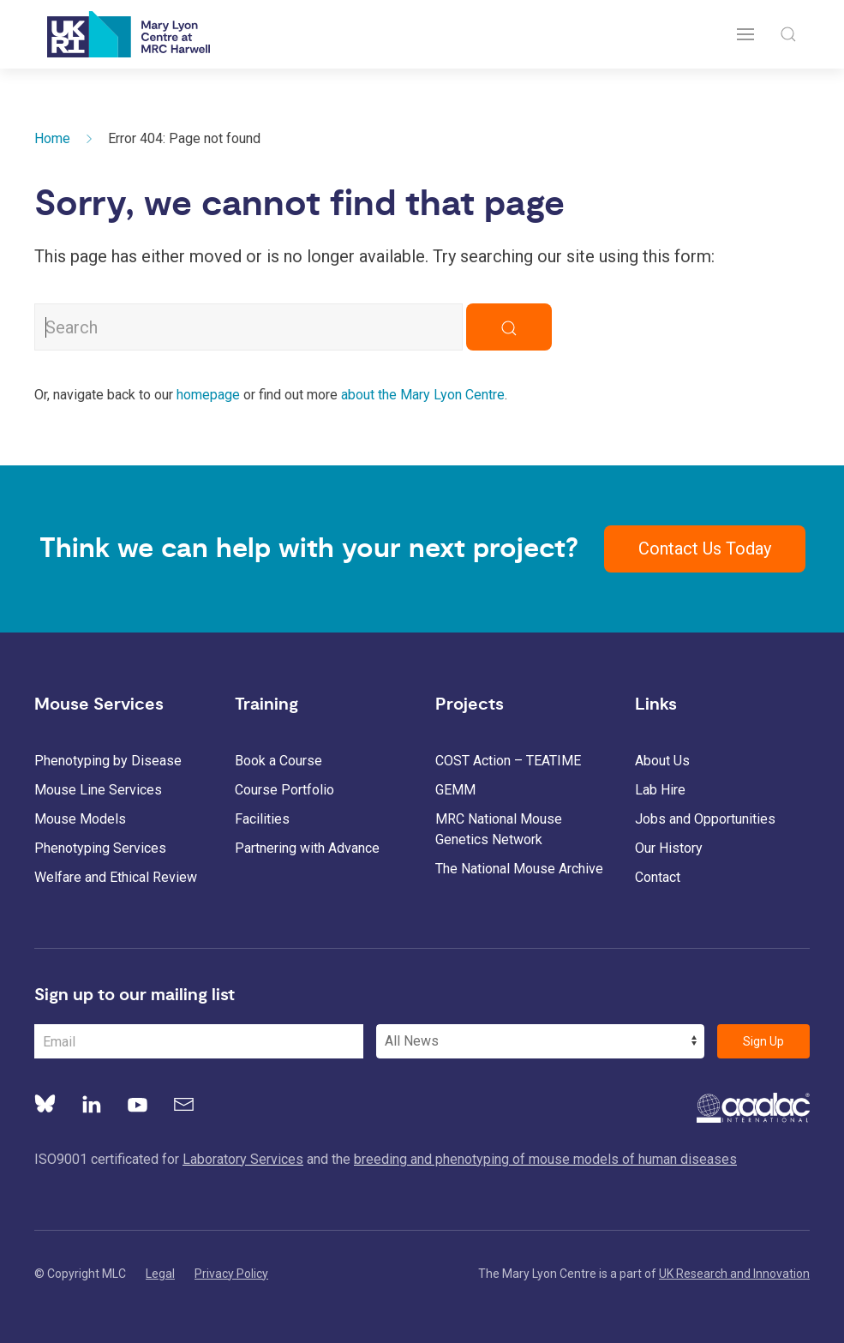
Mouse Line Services (98, 790)
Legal (160, 1273)
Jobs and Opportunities (705, 819)
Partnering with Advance (307, 848)
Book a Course (278, 760)
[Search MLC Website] (248, 327)
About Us (662, 760)
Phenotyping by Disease (108, 760)
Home (52, 138)
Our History (669, 848)
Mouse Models (80, 819)
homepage (208, 395)
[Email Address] (198, 1041)
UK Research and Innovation (734, 1273)
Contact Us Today (704, 548)
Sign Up (763, 1041)
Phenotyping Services (100, 848)
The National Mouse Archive (519, 868)
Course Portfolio (284, 790)
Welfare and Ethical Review (115, 877)
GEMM (455, 790)
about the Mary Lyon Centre (423, 395)
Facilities (262, 819)
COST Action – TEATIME (508, 760)
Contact (657, 877)
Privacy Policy (231, 1273)
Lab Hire (660, 790)
